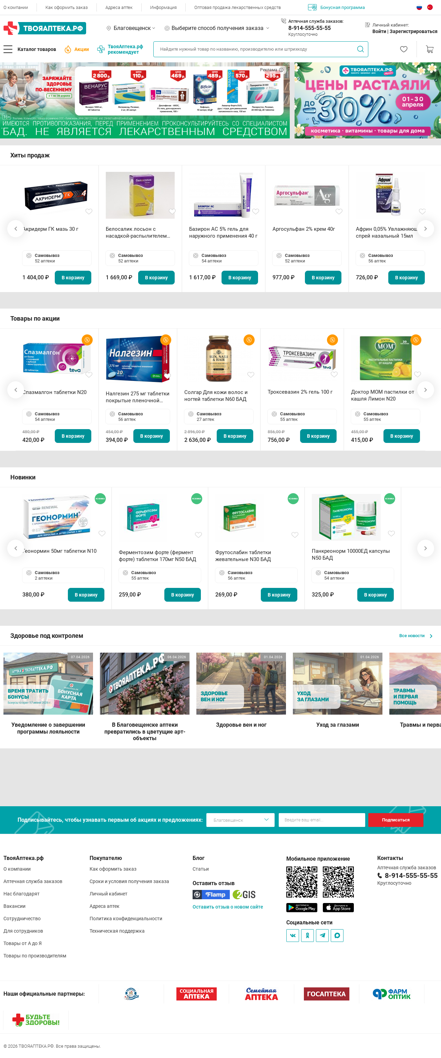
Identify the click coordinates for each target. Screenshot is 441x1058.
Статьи (201, 869)
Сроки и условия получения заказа (129, 881)
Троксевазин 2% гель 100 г (300, 392)
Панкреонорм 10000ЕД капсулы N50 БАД (351, 554)
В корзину (73, 277)
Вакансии (14, 906)
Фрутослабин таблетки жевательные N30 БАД (243, 555)
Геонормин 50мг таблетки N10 (59, 551)
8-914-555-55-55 (309, 28)
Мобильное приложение (318, 858)
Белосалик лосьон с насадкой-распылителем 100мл (136, 232)
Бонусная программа (336, 7)
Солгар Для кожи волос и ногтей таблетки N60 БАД (216, 395)
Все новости (415, 635)
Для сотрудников (23, 931)
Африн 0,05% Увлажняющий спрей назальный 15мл (390, 232)
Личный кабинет (108, 893)
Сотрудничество (22, 918)
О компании (15, 7)
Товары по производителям (34, 955)
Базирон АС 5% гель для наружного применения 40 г (223, 232)
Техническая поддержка (117, 931)
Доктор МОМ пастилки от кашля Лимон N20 (382, 395)
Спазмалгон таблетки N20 (54, 392)
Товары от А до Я (22, 943)
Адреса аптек (119, 7)
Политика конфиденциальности (126, 918)
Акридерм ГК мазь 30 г (50, 229)
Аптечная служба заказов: (315, 21)
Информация (163, 7)
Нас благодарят (21, 893)
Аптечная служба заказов (32, 881)
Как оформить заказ (66, 7)
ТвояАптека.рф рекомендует (120, 49)
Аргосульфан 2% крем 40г (304, 229)
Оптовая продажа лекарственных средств (237, 7)
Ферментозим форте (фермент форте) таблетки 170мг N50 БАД (157, 555)
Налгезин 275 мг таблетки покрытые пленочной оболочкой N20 (138, 397)
